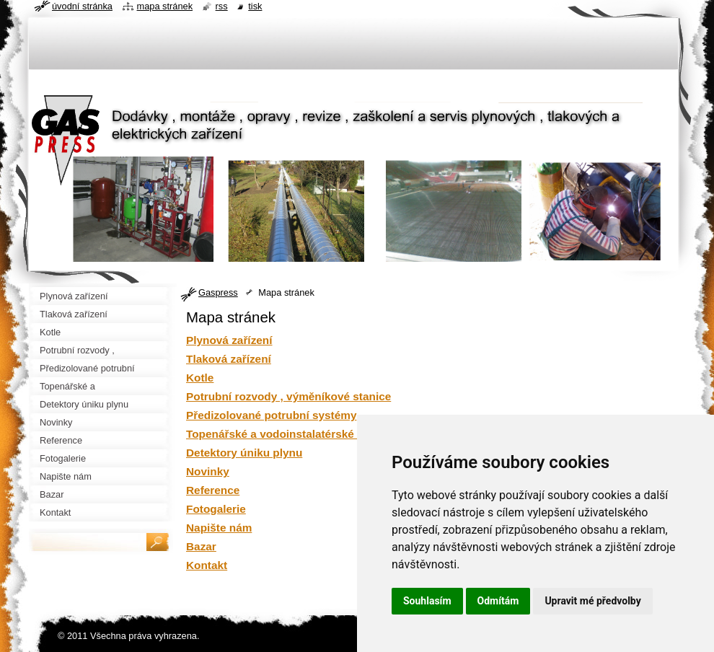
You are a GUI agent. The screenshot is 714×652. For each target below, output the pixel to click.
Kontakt (206, 565)
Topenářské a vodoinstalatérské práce (286, 434)
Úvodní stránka (82, 6)
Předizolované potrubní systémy (271, 415)
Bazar (201, 546)
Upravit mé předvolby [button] (592, 601)
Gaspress (218, 292)
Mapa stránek (165, 6)
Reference (212, 490)
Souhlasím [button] (427, 601)
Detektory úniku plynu (244, 452)
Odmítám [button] (498, 601)
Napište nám (219, 527)
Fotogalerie (216, 509)
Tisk (255, 6)
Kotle (199, 377)
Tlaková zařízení (228, 359)
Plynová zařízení (229, 340)
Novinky (207, 471)
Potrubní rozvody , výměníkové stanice (288, 396)
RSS (222, 6)
